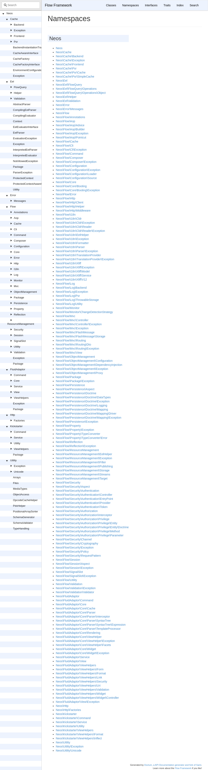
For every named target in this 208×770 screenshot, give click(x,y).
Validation (19, 98)
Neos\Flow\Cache (67, 141)
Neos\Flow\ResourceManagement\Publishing (84, 466)
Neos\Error (63, 105)
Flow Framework (58, 5)
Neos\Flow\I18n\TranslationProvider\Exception (85, 259)
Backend (19, 24)
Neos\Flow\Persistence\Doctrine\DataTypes (83, 397)
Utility (16, 189)
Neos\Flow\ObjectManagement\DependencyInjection (89, 364)
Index (180, 5)
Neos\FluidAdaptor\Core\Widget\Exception (82, 653)
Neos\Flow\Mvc (65, 316)
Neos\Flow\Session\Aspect (73, 563)
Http (16, 263)
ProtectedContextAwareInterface (32, 183)
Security (18, 329)
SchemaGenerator (24, 517)
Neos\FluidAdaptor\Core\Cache (75, 608)
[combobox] (21, 5)
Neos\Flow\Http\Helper (70, 206)
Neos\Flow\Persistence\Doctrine (76, 393)
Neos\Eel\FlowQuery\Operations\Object (81, 92)
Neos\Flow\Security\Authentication (77, 490)
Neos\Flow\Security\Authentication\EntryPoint (84, 498)
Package (18, 166)
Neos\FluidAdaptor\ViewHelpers (76, 665)
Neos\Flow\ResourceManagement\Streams (83, 474)
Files (15, 483)
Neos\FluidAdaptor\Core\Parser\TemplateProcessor (88, 628)
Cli (15, 229)
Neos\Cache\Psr (66, 68)
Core (17, 252)
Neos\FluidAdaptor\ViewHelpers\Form (80, 669)
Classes (111, 5)
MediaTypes (20, 488)
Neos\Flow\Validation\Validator (75, 592)
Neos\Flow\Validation (69, 584)
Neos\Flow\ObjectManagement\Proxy (79, 373)
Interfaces (151, 5)
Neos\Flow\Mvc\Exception (72, 328)
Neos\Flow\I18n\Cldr (69, 218)
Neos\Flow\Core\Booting (71, 186)
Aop (16, 217)
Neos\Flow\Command (69, 153)
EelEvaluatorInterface (25, 127)
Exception (19, 30)
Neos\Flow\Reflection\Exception (76, 446)
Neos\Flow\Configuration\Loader (76, 174)
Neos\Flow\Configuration (71, 165)
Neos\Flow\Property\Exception (75, 429)
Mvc (16, 286)
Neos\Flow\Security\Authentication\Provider (83, 502)
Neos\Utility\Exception (69, 746)
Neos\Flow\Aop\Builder (70, 129)
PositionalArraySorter (25, 511)
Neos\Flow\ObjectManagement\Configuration (84, 360)
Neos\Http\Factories (68, 710)
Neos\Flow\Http (65, 198)
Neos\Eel (61, 80)
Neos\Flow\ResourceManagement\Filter (81, 462)
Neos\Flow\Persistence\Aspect (75, 389)
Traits (167, 5)
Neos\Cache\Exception (70, 60)
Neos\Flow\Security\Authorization (77, 511)
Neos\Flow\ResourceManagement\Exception (84, 458)
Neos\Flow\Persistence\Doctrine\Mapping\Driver (86, 413)
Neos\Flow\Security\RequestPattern (78, 555)
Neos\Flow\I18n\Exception (72, 239)
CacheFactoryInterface (26, 64)
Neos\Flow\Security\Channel (74, 539)
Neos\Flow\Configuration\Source (76, 178)
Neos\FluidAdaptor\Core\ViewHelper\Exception (85, 641)
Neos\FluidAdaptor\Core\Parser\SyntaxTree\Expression (91, 624)
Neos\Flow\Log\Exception (72, 291)
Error (13, 195)
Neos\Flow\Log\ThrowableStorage (77, 299)
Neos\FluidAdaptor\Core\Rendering (78, 632)
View (17, 392)
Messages (20, 200)
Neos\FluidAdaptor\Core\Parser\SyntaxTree (83, 620)
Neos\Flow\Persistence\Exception (77, 421)
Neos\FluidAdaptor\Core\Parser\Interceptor (83, 616)
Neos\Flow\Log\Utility (69, 304)
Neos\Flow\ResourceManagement (77, 450)
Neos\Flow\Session (68, 559)
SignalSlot (20, 340)
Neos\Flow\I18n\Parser (70, 247)
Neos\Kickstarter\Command (73, 718)
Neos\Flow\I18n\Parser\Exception (77, 251)
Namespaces (130, 5)
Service (18, 386)
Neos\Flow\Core (66, 182)
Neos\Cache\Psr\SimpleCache (75, 76)
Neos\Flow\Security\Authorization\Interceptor (84, 515)
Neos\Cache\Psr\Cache (71, 72)
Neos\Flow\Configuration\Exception (78, 170)
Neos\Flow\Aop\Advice (70, 125)
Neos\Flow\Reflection (69, 442)
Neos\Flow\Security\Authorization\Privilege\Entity (86, 523)
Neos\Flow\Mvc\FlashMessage (75, 332)
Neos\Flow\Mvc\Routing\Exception (77, 348)
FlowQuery (20, 87)
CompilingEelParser (24, 109)
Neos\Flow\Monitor (68, 308)
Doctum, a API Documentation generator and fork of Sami (172, 765)
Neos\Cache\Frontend (70, 64)
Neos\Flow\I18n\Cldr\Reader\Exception (80, 230)
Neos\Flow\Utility (66, 580)
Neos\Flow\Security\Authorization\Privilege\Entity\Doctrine (92, 527)
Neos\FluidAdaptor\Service (73, 657)
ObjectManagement (25, 291)
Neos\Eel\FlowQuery (69, 84)
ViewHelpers (21, 397)
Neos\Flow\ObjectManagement (75, 356)
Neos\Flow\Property (68, 425)
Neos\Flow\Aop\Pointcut (71, 137)
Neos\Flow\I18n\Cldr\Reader (74, 226)
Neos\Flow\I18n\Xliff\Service (73, 275)
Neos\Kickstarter (66, 714)
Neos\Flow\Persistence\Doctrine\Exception (83, 401)
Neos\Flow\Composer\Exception (76, 161)
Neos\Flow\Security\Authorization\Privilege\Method (88, 531)
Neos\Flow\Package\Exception (75, 381)
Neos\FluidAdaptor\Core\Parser (75, 612)
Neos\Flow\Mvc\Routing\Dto (73, 344)
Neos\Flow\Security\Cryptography (77, 543)
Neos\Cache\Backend (69, 56)
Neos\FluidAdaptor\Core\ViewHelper (79, 636)
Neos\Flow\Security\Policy (72, 551)
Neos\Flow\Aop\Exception (72, 133)
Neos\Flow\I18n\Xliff (68, 263)
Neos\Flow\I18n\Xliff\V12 (71, 279)
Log (16, 274)
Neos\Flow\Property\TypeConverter (78, 433)
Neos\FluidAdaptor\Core (71, 604)
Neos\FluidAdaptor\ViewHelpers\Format (81, 673)
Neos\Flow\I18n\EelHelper (72, 235)
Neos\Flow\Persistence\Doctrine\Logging (81, 405)
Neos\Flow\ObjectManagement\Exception (82, 368)
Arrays (17, 477)
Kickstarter (16, 426)
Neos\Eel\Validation (68, 101)
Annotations (21, 212)
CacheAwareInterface (25, 53)
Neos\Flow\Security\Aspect (73, 486)
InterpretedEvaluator (25, 155)
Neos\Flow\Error (66, 194)
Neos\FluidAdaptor (67, 596)
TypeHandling (21, 528)
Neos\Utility (63, 742)
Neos (9, 13)
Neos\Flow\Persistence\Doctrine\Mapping (82, 409)
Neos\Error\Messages (69, 109)
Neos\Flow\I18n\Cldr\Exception (75, 222)
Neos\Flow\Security (68, 482)
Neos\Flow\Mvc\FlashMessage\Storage (80, 336)
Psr (16, 41)
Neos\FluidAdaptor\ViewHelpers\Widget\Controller (87, 697)
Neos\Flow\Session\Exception (74, 567)
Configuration (21, 246)
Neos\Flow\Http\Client (69, 202)
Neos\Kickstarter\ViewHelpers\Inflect (79, 738)
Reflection (20, 314)
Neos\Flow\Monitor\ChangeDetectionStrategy (84, 312)
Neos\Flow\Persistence (70, 385)
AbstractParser (21, 104)
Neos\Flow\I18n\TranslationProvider (78, 255)
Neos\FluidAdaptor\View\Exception (78, 701)
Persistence (21, 303)
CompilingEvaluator (24, 115)
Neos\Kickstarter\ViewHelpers (74, 730)
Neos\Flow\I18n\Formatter (72, 243)
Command (20, 235)
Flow (13, 206)
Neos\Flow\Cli (64, 145)
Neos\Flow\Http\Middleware (73, 210)
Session (18, 335)
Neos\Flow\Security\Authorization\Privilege (82, 519)
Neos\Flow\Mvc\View (69, 352)
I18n (16, 269)
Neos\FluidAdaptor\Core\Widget (76, 649)
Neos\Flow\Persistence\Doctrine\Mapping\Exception (88, 417)
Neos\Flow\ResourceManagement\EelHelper (84, 454)
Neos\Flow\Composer (69, 157)
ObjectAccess (21, 494)
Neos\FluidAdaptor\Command (74, 600)
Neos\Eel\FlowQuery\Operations (76, 88)
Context (17, 121)
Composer (20, 240)
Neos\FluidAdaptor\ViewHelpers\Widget (81, 693)
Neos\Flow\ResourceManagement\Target (81, 478)
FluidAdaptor (17, 369)
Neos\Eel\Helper (66, 96)
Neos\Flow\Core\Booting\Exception (78, 190)
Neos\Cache (64, 52)
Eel (12, 81)
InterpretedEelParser (25, 149)
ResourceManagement (20, 323)
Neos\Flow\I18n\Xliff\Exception (75, 267)
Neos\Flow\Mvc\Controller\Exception (79, 324)
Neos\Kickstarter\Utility (70, 726)
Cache (14, 19)
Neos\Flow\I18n (66, 214)
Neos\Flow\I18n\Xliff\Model (73, 271)
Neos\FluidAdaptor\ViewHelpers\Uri (78, 685)
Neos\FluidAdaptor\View (71, 661)
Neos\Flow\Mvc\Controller (72, 320)
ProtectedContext (23, 178)
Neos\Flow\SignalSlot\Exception (76, 576)
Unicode (19, 471)
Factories (19, 420)
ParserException (22, 172)
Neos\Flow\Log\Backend (71, 287)
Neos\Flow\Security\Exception (75, 547)
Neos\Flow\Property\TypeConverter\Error (81, 438)
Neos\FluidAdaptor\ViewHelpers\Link (79, 677)
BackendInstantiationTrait (28, 47)
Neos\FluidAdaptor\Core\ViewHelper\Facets (83, 645)
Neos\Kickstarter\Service (71, 722)
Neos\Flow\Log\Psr (68, 295)
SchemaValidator (23, 522)
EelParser (19, 132)
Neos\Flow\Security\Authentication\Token (81, 507)
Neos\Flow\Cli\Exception (71, 149)
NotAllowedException (25, 161)
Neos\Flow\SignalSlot (69, 571)
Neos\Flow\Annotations (70, 117)
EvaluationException (25, 138)
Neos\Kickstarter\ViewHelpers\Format (79, 734)
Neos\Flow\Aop (65, 121)
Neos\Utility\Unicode (68, 750)
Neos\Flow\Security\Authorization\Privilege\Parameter (90, 535)
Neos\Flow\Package (68, 377)
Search (194, 5)
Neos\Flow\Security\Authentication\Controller (84, 494)
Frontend (19, 36)
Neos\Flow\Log (65, 283)
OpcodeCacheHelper (25, 500)
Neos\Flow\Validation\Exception (76, 588)
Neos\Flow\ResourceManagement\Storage (83, 470)
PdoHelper (19, 505)
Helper (18, 92)
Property (19, 308)
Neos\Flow (62, 113)
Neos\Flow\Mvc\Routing (71, 340)
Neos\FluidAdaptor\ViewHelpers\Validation (82, 689)
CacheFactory (21, 58)
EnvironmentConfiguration (28, 70)
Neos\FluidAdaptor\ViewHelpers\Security (81, 681)
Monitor (18, 280)
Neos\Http (62, 705)
